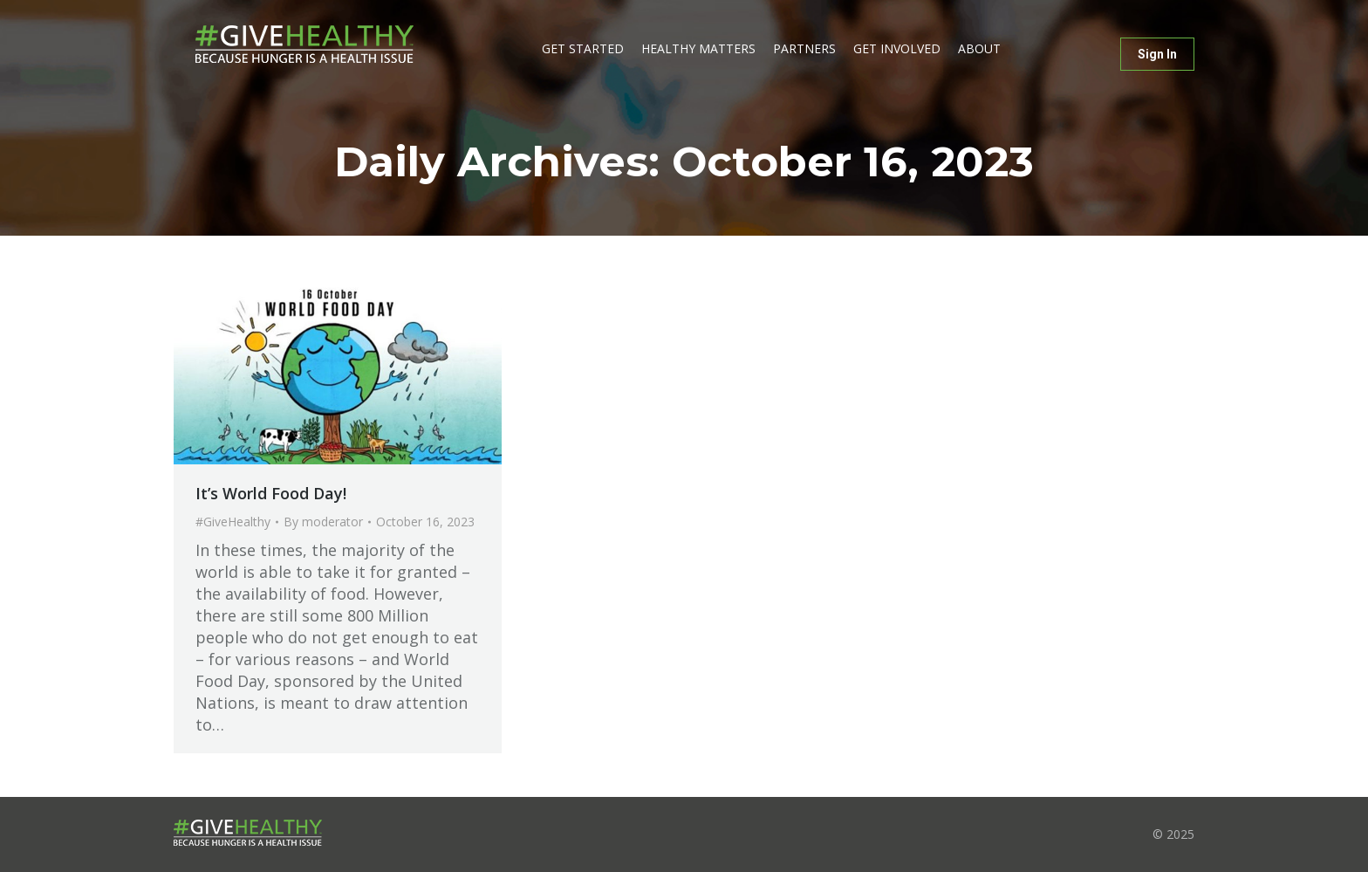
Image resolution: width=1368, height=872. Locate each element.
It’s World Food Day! (270, 493)
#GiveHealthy (232, 521)
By (323, 521)
